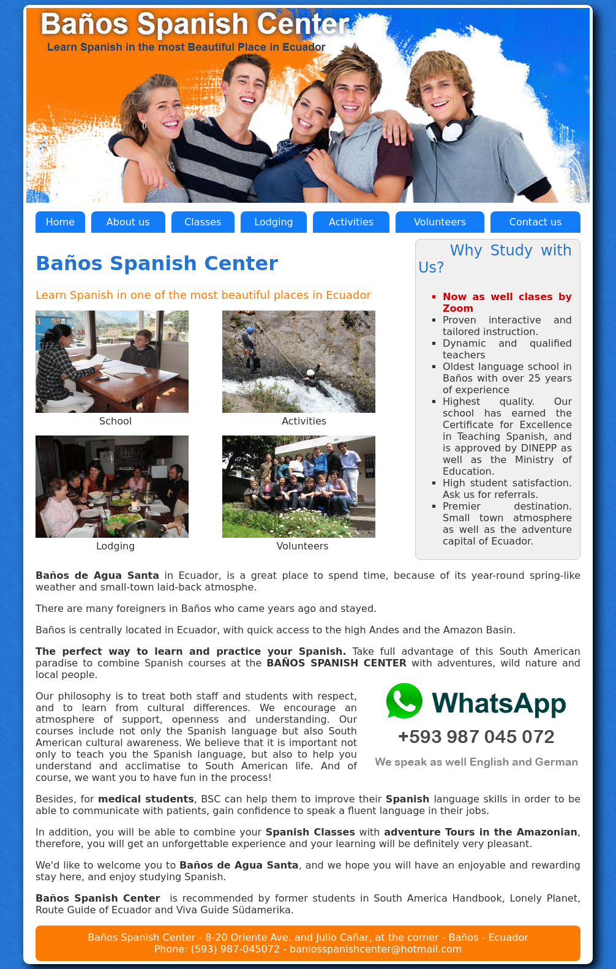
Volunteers (440, 222)
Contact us (535, 222)
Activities (351, 222)
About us (128, 222)
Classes (202, 222)
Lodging (273, 222)
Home (60, 222)
